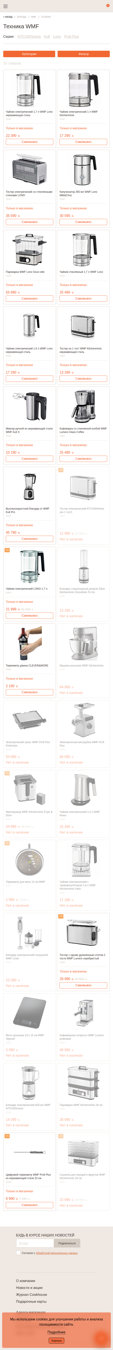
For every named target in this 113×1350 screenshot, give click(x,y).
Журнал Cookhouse (31, 1294)
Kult (47, 36)
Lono (57, 36)
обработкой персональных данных (57, 1253)
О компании (25, 1281)
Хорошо (56, 1340)
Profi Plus (71, 36)
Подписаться (67, 1243)
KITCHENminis (29, 36)
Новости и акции (29, 1288)
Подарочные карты (31, 1301)
